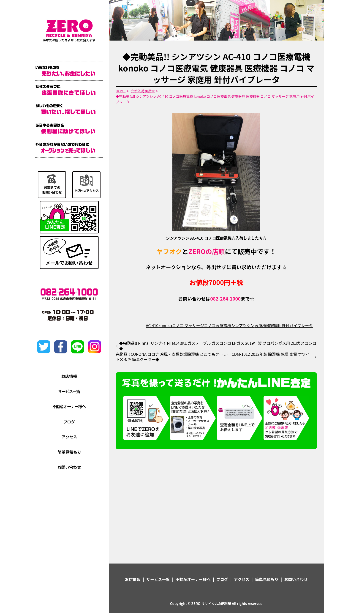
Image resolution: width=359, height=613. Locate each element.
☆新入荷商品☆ (143, 90)
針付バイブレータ (297, 325)
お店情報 (133, 579)
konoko (165, 325)
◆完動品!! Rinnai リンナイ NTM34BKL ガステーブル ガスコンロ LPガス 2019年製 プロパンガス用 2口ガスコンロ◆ (217, 345)
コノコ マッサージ (188, 325)
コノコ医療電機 (217, 325)
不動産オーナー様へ (193, 579)
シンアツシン (242, 325)
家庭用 (276, 325)
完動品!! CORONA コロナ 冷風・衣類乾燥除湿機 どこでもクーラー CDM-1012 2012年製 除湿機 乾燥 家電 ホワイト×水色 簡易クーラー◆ (213, 356)
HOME (120, 90)
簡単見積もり (266, 579)
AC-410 (152, 325)
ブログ (222, 579)
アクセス (241, 579)
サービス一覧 (158, 579)
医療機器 (262, 325)
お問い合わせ (295, 579)
